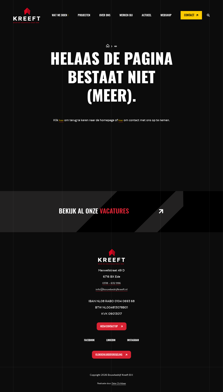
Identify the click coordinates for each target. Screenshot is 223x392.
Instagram (133, 341)
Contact (191, 15)
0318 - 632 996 (111, 283)
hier (61, 120)
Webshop (165, 15)
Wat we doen (59, 15)
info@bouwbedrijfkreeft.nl (112, 289)
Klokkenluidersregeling (112, 355)
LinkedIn (110, 341)
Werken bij (126, 15)
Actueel (146, 15)
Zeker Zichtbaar (119, 384)
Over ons (104, 15)
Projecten (84, 15)
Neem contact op (112, 327)
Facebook (89, 341)
